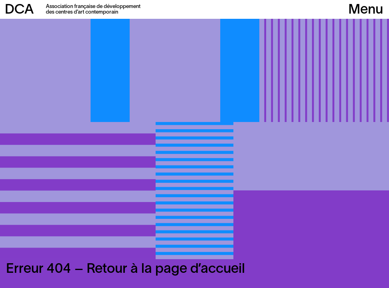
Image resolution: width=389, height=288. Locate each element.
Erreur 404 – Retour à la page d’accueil (125, 269)
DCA (19, 10)
